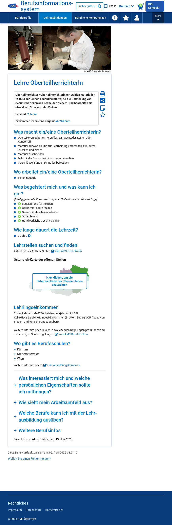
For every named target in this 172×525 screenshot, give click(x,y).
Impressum (15, 509)
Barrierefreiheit (54, 509)
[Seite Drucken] (102, 93)
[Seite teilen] (102, 101)
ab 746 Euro (62, 121)
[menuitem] (23, 17)
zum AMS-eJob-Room (66, 251)
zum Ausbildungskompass (61, 365)
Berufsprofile (23, 17)
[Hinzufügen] (20, 203)
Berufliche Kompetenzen (90, 17)
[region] (59, 147)
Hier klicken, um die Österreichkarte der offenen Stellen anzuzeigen (60, 281)
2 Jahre (32, 114)
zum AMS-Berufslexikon (71, 334)
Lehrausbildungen (55, 17)
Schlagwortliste (153, 17)
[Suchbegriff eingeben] (86, 6)
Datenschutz (33, 509)
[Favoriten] (102, 114)
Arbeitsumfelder (123, 17)
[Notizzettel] (102, 108)
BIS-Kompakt (154, 6)
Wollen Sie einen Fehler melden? (29, 458)
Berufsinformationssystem (47, 6)
